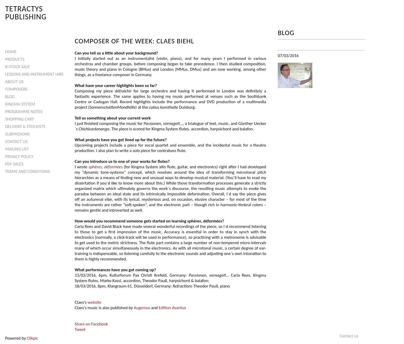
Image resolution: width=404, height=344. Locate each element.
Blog (10, 96)
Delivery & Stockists (25, 126)
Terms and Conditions (27, 171)
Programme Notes (23, 111)
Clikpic (32, 338)
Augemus (142, 307)
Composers (16, 89)
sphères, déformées (105, 167)
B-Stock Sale (17, 66)
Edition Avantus (172, 307)
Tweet (80, 329)
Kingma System (20, 104)
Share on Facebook (91, 324)
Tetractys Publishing (26, 12)
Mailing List (17, 149)
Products (14, 59)
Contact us (16, 141)
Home (10, 51)
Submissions (17, 134)
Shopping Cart (19, 119)
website (94, 302)
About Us (14, 81)
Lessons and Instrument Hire (34, 74)
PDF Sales (14, 164)
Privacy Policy (19, 156)
